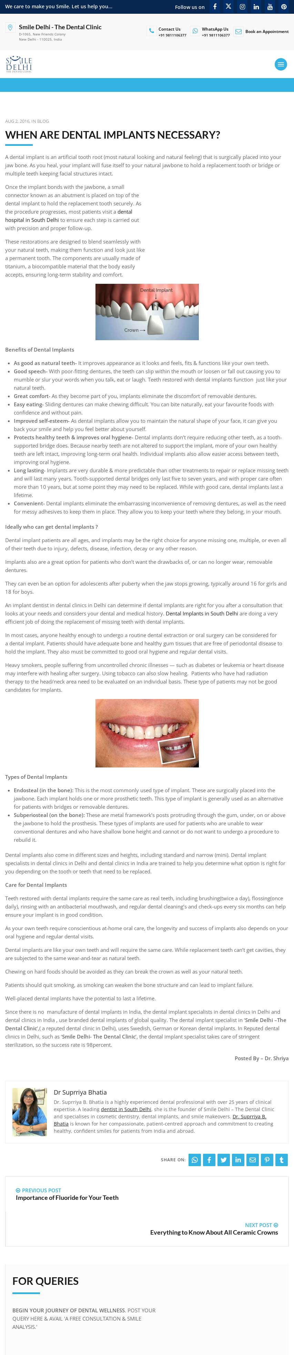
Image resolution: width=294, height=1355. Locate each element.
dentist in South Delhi (126, 1109)
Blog (43, 121)
